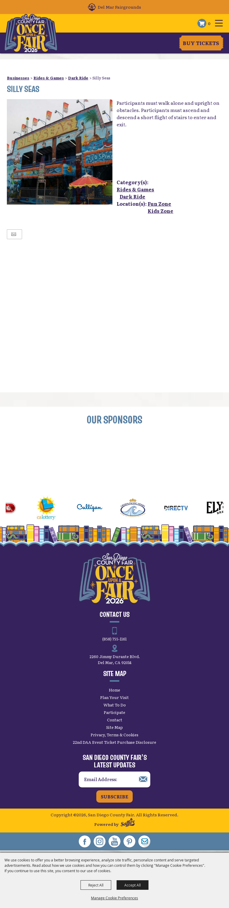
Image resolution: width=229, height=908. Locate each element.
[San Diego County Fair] (31, 33)
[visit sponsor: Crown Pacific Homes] (139, 508)
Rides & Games (48, 78)
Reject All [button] (95, 885)
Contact (114, 720)
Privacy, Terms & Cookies (114, 735)
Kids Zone (160, 210)
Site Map (114, 727)
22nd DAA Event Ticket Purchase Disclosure (114, 742)
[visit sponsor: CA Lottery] (53, 508)
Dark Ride (78, 78)
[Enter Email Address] (114, 779)
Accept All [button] (132, 885)
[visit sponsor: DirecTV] (183, 508)
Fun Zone (159, 203)
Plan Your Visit (114, 697)
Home (114, 690)
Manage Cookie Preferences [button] (114, 897)
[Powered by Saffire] (128, 823)
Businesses (18, 78)
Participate (114, 712)
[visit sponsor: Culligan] (96, 508)
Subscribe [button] (114, 796)
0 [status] (209, 23)
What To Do (114, 705)
